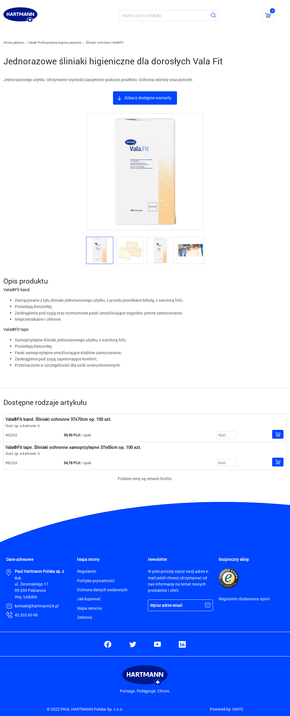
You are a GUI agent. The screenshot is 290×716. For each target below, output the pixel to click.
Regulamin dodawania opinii (244, 598)
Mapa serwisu (89, 608)
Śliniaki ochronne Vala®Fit (104, 42)
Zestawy (84, 617)
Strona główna (13, 42)
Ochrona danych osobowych (102, 589)
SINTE (237, 709)
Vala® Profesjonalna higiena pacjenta (54, 42)
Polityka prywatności (96, 580)
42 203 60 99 (26, 615)
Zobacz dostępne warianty (147, 97)
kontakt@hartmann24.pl (37, 606)
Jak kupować (89, 598)
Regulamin (86, 571)
